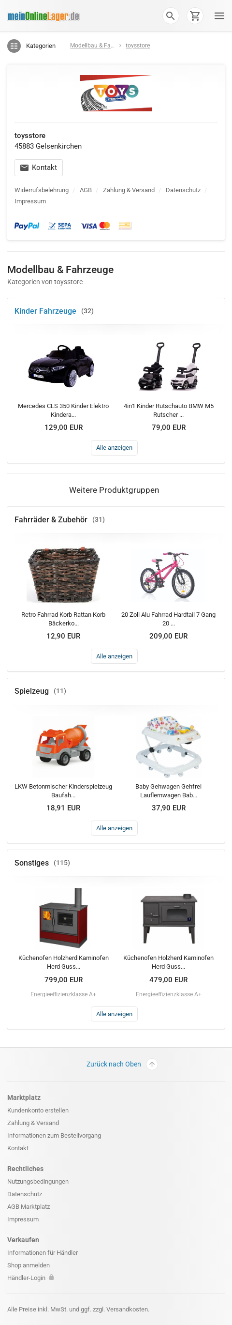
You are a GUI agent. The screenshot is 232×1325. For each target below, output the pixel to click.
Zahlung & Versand (129, 190)
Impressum (30, 201)
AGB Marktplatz (28, 1206)
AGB (86, 190)
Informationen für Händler (42, 1252)
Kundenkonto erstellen (38, 1110)
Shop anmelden (28, 1265)
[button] (170, 15)
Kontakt (38, 167)
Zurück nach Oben (122, 1064)
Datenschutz (183, 190)
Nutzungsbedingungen (38, 1181)
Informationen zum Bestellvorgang (54, 1135)
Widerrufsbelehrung (41, 190)
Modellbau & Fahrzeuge (100, 45)
